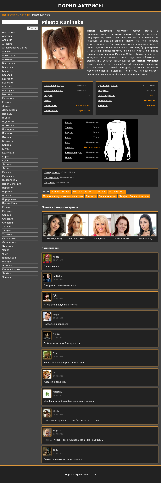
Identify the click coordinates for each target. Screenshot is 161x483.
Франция (7, 246)
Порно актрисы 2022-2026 (80, 474)
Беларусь (7, 71)
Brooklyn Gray (55, 238)
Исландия (8, 129)
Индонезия (8, 121)
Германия (8, 98)
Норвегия (7, 187)
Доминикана (9, 110)
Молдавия (8, 176)
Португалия (9, 199)
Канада (6, 145)
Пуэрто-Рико (9, 203)
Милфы (77, 191)
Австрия (7, 36)
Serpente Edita (77, 238)
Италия (6, 137)
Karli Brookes (122, 238)
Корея (5, 156)
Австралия (8, 32)
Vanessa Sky (145, 238)
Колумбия (8, 152)
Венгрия (7, 86)
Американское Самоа (14, 47)
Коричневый (83, 105)
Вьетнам (7, 94)
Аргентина (8, 55)
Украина (7, 234)
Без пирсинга (117, 191)
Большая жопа (107, 196)
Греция (6, 102)
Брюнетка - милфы (95, 191)
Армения (7, 59)
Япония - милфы (60, 191)
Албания (7, 40)
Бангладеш (8, 63)
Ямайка (6, 273)
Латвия (6, 164)
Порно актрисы (80, 5)
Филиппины (9, 238)
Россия (6, 207)
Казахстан (8, 141)
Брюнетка (84, 110)
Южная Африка (11, 269)
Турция (6, 230)
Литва (5, 168)
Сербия (6, 215)
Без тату (91, 196)
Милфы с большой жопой (134, 196)
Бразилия (7, 82)
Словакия (7, 219)
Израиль (7, 114)
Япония (25, 14)
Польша (6, 195)
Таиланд (7, 226)
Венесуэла (8, 90)
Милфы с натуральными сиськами (63, 196)
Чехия (5, 250)
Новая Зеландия (11, 184)
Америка (7, 44)
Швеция (7, 261)
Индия (6, 117)
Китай (5, 149)
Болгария (7, 79)
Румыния (7, 211)
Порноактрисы (10, 14)
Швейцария (9, 257)
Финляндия (9, 242)
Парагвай (7, 191)
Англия (6, 51)
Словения (8, 222)
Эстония (7, 265)
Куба (5, 160)
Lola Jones (100, 238)
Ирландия (8, 125)
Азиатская (149, 100)
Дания (6, 106)
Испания (7, 133)
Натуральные (92, 147)
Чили (5, 254)
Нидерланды (9, 180)
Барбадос (7, 67)
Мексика (7, 172)
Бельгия (7, 75)
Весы (152, 95)
